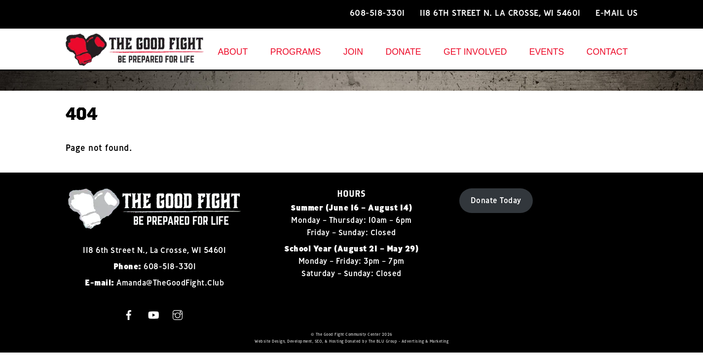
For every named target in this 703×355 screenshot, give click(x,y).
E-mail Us (616, 12)
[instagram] (177, 314)
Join (353, 52)
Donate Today (496, 200)
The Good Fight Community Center (348, 334)
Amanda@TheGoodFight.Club (170, 282)
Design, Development (292, 341)
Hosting (336, 341)
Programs (295, 52)
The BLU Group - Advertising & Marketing (409, 341)
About (233, 52)
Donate (403, 52)
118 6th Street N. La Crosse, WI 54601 (500, 12)
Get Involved (475, 52)
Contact (607, 52)
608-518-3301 (377, 12)
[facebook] (129, 314)
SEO (319, 341)
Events (546, 52)
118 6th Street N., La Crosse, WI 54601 (154, 250)
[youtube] (153, 314)
